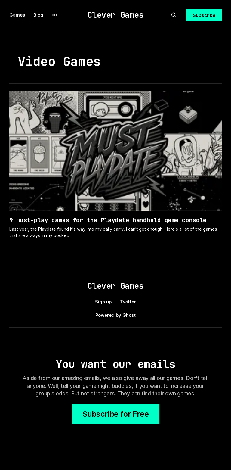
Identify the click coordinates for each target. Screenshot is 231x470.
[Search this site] (174, 15)
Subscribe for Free (115, 414)
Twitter (128, 302)
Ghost (129, 315)
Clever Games (115, 15)
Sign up (103, 302)
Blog (38, 15)
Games (17, 15)
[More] (55, 15)
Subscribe (204, 15)
